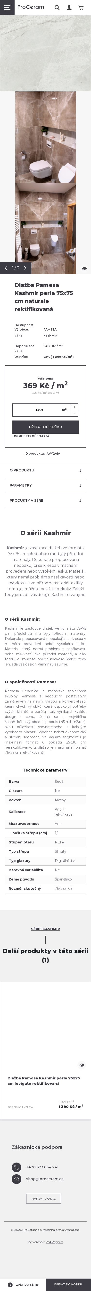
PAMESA (50, 329)
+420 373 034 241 (35, 1167)
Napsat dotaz (44, 1198)
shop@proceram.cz (38, 1179)
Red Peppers (54, 1242)
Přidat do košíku (45, 427)
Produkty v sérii (45, 500)
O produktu (45, 470)
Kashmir (50, 336)
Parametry (45, 485)
